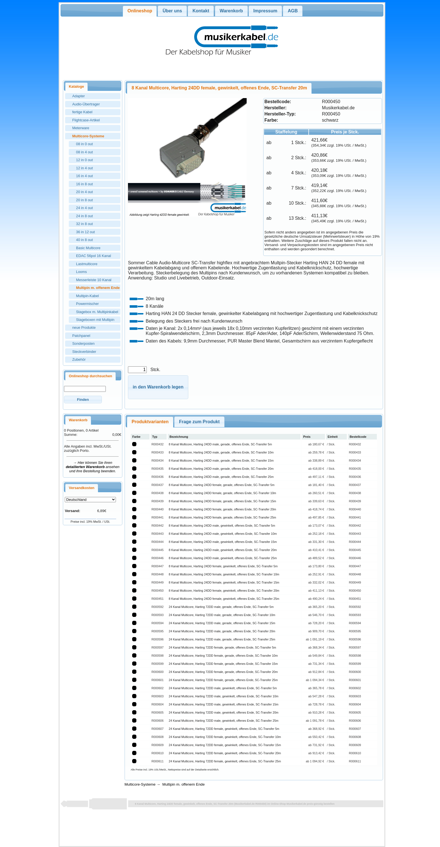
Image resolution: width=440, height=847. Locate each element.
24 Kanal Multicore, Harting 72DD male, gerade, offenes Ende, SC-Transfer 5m (221, 606)
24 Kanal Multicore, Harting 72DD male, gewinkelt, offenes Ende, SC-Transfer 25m (223, 720)
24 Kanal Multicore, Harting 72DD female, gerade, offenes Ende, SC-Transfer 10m (223, 655)
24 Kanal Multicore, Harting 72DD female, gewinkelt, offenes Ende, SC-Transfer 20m (225, 753)
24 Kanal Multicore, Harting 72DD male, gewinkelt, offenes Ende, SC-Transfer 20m (223, 712)
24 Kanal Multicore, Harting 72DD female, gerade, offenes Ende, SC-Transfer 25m (223, 680)
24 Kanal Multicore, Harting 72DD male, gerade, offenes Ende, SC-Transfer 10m (222, 615)
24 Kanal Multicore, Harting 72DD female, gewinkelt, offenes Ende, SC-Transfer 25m (225, 761)
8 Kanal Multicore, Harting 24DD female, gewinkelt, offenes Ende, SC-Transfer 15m (224, 582)
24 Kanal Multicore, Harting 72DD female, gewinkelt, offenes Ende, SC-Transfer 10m (225, 737)
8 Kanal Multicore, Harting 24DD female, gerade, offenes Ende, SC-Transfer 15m (222, 501)
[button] (83, 399)
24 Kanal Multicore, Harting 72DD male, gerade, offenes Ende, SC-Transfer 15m (222, 623)
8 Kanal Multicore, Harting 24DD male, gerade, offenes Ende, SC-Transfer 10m (221, 452)
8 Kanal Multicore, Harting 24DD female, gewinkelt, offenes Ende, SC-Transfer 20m (224, 590)
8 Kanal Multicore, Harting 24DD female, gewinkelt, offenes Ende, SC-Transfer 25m (224, 598)
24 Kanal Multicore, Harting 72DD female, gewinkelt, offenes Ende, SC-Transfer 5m (224, 728)
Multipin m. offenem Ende (183, 784)
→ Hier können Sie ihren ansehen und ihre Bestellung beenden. (93, 466)
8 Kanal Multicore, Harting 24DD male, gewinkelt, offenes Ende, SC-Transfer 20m (223, 550)
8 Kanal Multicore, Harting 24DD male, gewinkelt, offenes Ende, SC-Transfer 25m (223, 558)
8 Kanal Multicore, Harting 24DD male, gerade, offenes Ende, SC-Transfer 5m (220, 444)
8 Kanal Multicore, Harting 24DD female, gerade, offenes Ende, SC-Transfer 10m (222, 493)
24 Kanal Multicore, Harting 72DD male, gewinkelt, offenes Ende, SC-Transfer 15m (223, 704)
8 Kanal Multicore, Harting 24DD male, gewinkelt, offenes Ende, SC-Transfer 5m (222, 525)
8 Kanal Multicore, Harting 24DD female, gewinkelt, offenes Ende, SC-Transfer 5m (223, 566)
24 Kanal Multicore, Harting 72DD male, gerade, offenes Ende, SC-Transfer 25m (222, 639)
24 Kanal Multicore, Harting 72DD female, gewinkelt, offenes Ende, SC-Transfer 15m (225, 745)
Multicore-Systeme (140, 784)
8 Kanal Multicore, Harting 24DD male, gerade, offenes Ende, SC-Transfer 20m (221, 468)
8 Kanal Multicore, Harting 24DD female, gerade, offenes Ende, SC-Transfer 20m (222, 509)
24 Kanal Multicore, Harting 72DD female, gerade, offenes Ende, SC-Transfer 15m (223, 663)
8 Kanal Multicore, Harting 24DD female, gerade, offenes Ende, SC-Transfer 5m (221, 485)
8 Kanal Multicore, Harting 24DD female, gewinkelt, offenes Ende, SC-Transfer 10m (224, 574)
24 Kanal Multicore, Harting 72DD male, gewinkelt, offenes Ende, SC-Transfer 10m (223, 696)
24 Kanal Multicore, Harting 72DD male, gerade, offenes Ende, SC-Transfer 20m (222, 631)
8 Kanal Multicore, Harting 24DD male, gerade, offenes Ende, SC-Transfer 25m (221, 476)
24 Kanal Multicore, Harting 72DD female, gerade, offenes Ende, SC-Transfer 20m (223, 672)
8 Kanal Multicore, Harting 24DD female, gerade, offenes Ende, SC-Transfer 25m (222, 517)
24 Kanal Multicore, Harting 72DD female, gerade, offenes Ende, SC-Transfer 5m (222, 647)
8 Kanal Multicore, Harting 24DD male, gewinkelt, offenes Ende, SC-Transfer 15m (223, 541)
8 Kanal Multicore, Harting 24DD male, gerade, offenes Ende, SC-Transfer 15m (221, 460)
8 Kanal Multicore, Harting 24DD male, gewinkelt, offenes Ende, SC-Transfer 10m (223, 533)
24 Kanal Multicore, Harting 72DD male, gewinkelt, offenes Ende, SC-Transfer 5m (223, 688)
